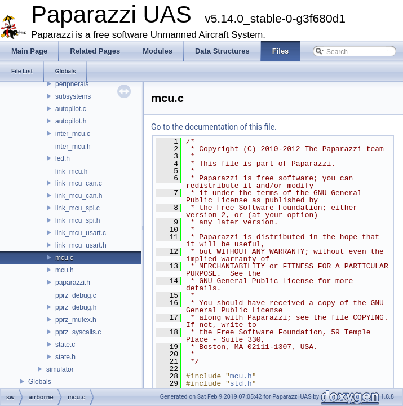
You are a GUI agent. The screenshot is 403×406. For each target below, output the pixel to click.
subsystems (73, 96)
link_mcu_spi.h (77, 220)
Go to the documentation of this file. (214, 126)
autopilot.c (70, 109)
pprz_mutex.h (75, 320)
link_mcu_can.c (78, 183)
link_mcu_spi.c (77, 208)
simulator (60, 369)
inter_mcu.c (72, 134)
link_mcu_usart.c (80, 233)
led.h (62, 158)
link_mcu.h (71, 171)
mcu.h (64, 270)
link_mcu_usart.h (81, 245)
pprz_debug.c (75, 295)
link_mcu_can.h (78, 196)
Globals (39, 382)
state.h (65, 357)
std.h (241, 383)
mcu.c (64, 258)
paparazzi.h (72, 282)
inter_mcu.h (73, 147)
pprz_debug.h (75, 307)
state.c (65, 344)
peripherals (71, 84)
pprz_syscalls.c (78, 332)
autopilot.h (70, 121)
